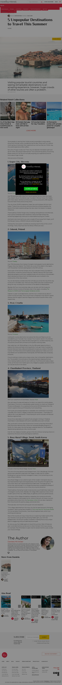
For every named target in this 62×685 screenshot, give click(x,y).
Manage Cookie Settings (31, 192)
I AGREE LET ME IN (31, 189)
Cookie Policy (35, 178)
